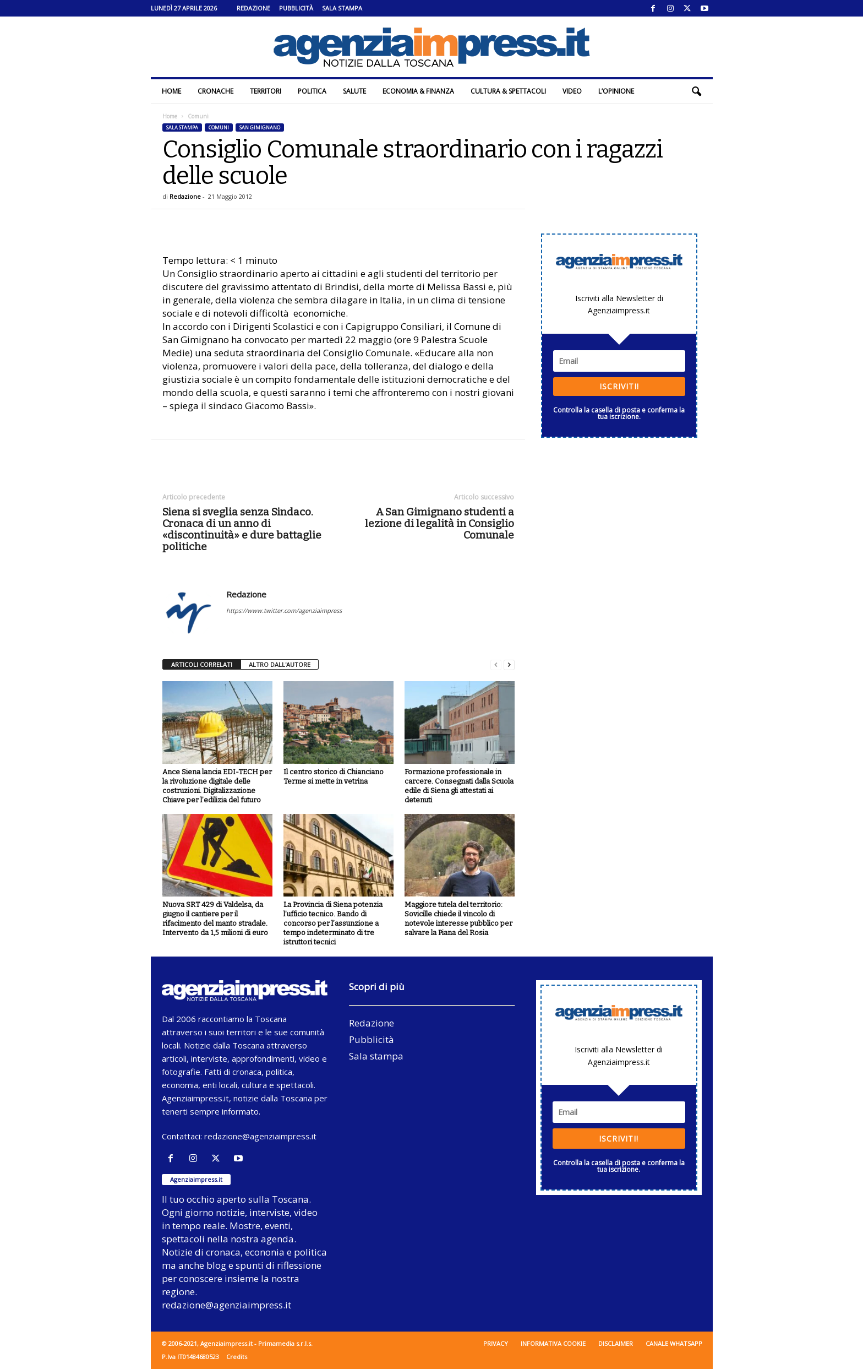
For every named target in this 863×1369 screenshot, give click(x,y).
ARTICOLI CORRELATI (201, 664)
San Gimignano (259, 127)
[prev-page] (495, 665)
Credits (236, 1356)
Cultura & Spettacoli (508, 91)
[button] (696, 91)
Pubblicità (296, 8)
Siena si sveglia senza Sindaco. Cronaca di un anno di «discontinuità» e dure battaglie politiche (241, 529)
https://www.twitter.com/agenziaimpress (284, 610)
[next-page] (509, 665)
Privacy (495, 1343)
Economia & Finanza (418, 91)
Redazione (253, 8)
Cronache (215, 91)
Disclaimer (615, 1343)
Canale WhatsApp (674, 1343)
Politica (312, 91)
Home (171, 91)
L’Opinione (616, 91)
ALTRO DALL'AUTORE (279, 664)
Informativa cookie (553, 1343)
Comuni (219, 127)
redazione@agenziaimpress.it (260, 1136)
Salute (354, 91)
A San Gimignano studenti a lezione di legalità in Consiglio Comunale (439, 523)
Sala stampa (342, 8)
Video (572, 91)
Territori (265, 91)
